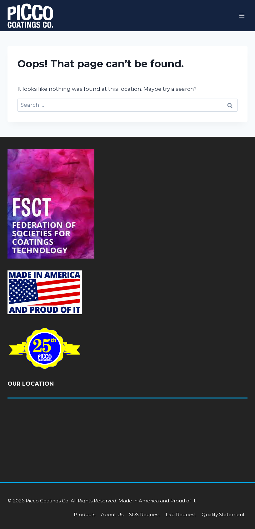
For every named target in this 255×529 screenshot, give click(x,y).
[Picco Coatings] (30, 15)
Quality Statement (223, 514)
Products (84, 514)
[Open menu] (242, 15)
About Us (112, 514)
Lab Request (181, 514)
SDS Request (144, 514)
